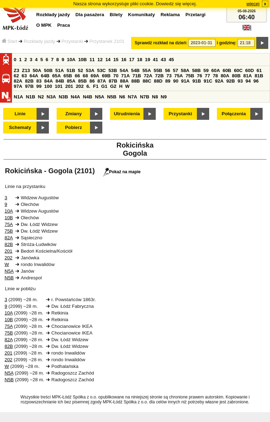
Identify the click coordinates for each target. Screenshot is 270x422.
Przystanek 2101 (106, 41)
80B (236, 75)
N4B (87, 96)
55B (158, 70)
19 (147, 59)
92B (230, 81)
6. (88, 86)
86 (92, 81)
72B (159, 75)
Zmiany (73, 113)
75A (178, 75)
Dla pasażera (90, 14)
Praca (63, 25)
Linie (19, 113)
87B (113, 81)
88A (124, 81)
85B (82, 81)
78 (215, 75)
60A (215, 70)
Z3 (16, 70)
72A (148, 75)
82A (18, 81)
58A (185, 70)
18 (139, 59)
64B (45, 75)
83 (38, 81)
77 (207, 75)
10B (82, 59)
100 (48, 86)
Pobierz (73, 127)
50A (37, 70)
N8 (155, 96)
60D (249, 70)
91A (185, 81)
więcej (252, 3)
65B (68, 75)
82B (29, 81)
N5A (99, 96)
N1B (30, 96)
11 (92, 59)
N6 (122, 96)
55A (146, 70)
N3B (63, 96)
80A (225, 75)
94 (248, 81)
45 (171, 59)
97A (18, 86)
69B (106, 75)
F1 (95, 86)
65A (56, 75)
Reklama (170, 14)
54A (124, 70)
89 (168, 81)
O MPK (44, 25)
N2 (41, 96)
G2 (113, 86)
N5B (111, 96)
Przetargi (195, 14)
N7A (132, 96)
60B (227, 70)
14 (108, 59)
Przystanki (72, 41)
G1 (104, 86)
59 (206, 70)
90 (175, 81)
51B (70, 70)
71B (137, 75)
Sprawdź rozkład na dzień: (161, 42)
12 (100, 59)
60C (238, 70)
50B (48, 70)
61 (259, 70)
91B (196, 81)
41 (155, 59)
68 (85, 75)
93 (240, 81)
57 (175, 70)
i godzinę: (227, 42)
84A (48, 81)
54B (135, 70)
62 (16, 75)
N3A (51, 96)
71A (125, 75)
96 (256, 81)
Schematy (20, 127)
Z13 (26, 70)
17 (131, 59)
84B (60, 81)
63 (24, 75)
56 (167, 70)
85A (71, 81)
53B (112, 70)
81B (259, 75)
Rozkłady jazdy (39, 41)
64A (34, 75)
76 (199, 75)
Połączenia (234, 113)
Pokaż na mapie (122, 171)
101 (59, 86)
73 (169, 75)
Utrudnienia (127, 113)
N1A (18, 96)
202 (80, 86)
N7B (144, 96)
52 (80, 70)
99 (38, 86)
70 (115, 75)
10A (71, 59)
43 (163, 59)
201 (69, 86)
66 (77, 75)
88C (147, 81)
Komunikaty (141, 14)
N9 (164, 96)
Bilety (116, 14)
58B (196, 70)
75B (190, 75)
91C (208, 81)
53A (90, 70)
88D (158, 81)
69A (95, 75)
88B (135, 81)
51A (59, 70)
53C (101, 70)
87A (101, 81)
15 (115, 59)
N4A (75, 96)
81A (247, 75)
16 (124, 59)
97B (29, 86)
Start (9, 41)
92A (219, 81)
